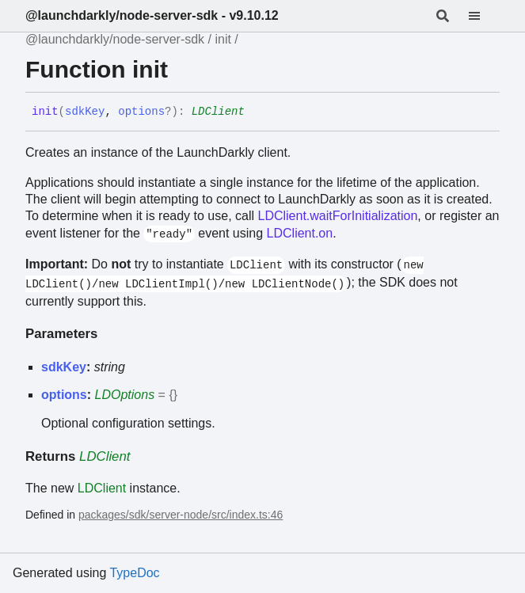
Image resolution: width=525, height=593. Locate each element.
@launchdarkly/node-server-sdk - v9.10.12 (152, 15)
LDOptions (125, 394)
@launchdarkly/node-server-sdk (114, 39)
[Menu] (484, 16)
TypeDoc (134, 573)
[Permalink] (256, 112)
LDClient (218, 111)
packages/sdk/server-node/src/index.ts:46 (180, 514)
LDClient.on (300, 233)
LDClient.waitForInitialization (337, 215)
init (222, 39)
